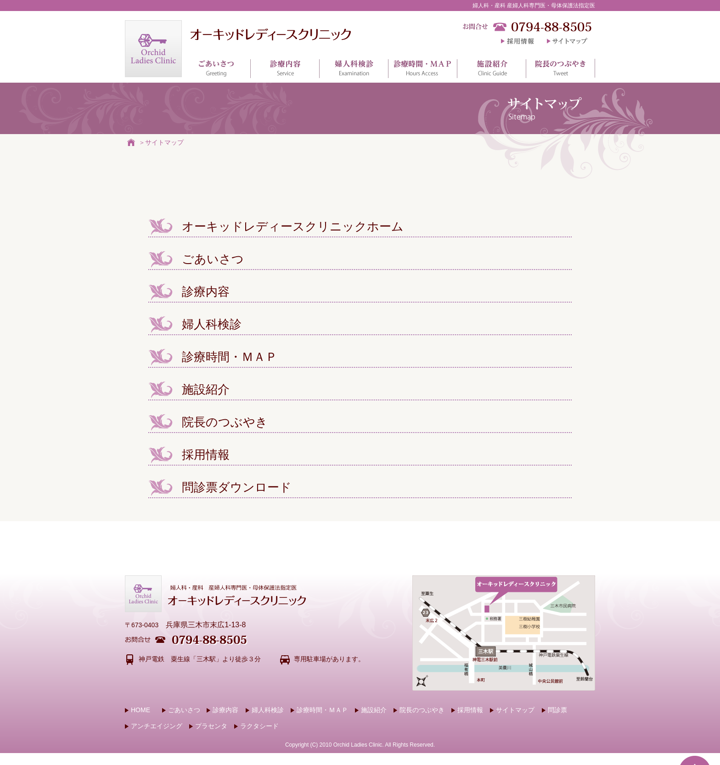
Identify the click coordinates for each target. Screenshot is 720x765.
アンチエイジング (153, 726)
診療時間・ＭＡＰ (212, 357)
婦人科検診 (195, 324)
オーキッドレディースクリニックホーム (276, 226)
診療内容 (189, 291)
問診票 (554, 710)
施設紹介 (189, 389)
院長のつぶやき (208, 422)
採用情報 (189, 454)
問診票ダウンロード (220, 487)
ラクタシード (256, 726)
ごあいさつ (196, 259)
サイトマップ (164, 142)
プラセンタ (208, 726)
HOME (137, 710)
